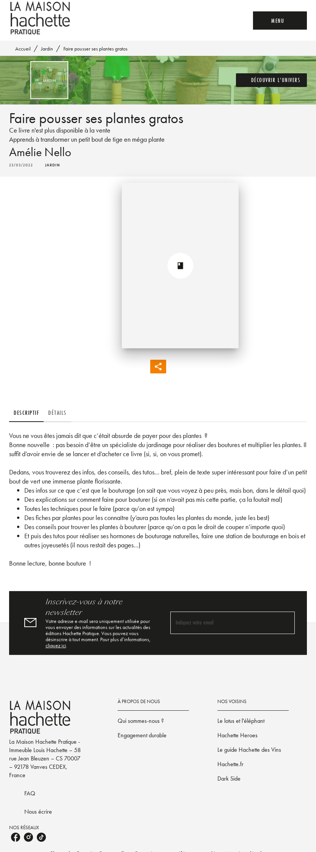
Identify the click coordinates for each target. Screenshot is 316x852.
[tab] (26, 413)
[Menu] (280, 20)
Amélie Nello (40, 152)
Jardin (47, 48)
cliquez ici (56, 645)
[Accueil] (41, 18)
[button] (271, 80)
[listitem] (15, 837)
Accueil (23, 48)
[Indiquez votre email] (223, 623)
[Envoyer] (286, 623)
